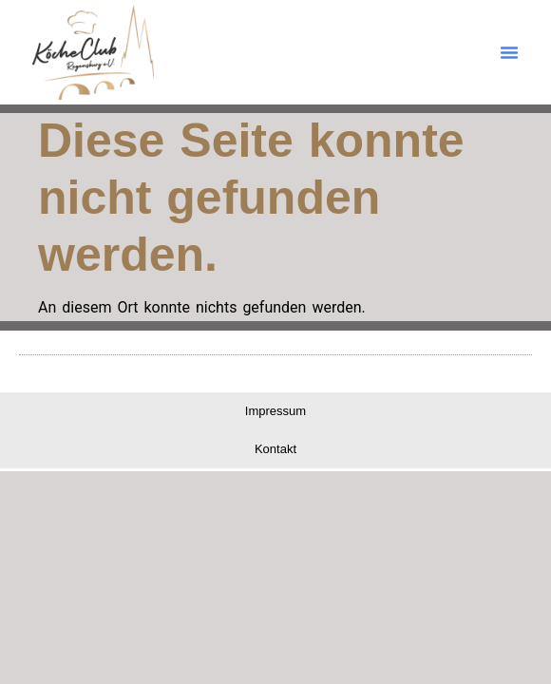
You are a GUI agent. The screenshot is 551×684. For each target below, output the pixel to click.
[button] (509, 52)
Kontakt (275, 449)
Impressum (275, 411)
